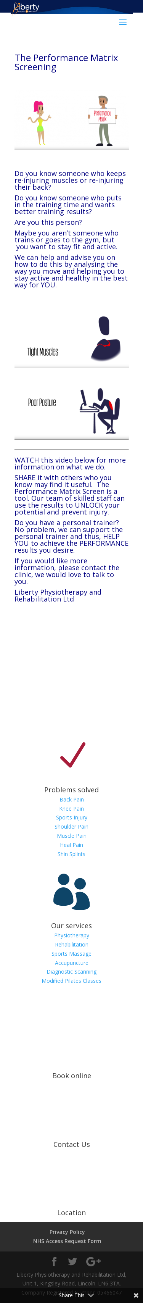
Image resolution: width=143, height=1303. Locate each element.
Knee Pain (71, 808)
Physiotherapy (71, 935)
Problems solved (71, 789)
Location (71, 1212)
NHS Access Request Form (67, 1241)
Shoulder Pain (71, 826)
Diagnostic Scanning (71, 971)
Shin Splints (71, 854)
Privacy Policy (67, 1231)
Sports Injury (71, 817)
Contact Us (71, 1144)
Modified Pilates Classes (71, 980)
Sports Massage (71, 953)
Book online (71, 1075)
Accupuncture (71, 962)
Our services (71, 925)
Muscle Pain (72, 835)
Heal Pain (71, 844)
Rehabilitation (71, 944)
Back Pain (71, 799)
